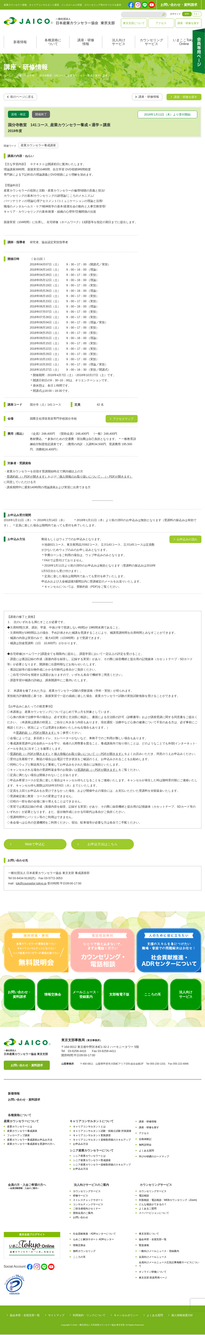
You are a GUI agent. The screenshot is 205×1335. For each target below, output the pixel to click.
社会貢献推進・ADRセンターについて (94, 1234)
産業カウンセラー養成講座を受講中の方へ (31, 1144)
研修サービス (80, 1196)
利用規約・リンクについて (89, 1315)
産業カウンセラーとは (19, 1127)
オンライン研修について (153, 1272)
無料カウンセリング (84, 1251)
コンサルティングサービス (88, 1204)
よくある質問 (146, 1151)
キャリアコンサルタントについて (92, 1121)
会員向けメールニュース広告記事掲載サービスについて (169, 1264)
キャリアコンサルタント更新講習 (92, 1135)
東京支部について (134, 23)
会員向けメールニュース (153, 1257)
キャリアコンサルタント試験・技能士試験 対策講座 (102, 1131)
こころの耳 (79, 1257)
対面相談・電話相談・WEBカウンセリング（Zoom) (168, 1200)
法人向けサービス (118, 42)
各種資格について (53, 42)
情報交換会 (79, 1245)
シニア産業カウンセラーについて (92, 1150)
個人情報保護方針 (182, 1315)
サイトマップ (56, 1315)
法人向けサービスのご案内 (91, 1185)
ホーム (7, 76)
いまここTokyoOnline (184, 42)
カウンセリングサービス (151, 42)
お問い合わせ (80, 1217)
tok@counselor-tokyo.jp (31, 883)
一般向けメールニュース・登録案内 (159, 1251)
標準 (187, 14)
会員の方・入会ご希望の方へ (27, 1187)
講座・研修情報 (85, 42)
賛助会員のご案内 (83, 1213)
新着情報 (20, 42)
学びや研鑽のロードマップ (154, 1156)
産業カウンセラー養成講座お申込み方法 (29, 1140)
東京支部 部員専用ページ (153, 1278)
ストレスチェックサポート (88, 1200)
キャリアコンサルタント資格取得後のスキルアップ (102, 1140)
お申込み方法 (80, 1144)
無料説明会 (145, 1145)
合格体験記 (145, 1139)
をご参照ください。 (49, 733)
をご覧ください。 (109, 770)
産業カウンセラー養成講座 (38, 146)
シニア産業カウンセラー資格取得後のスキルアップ (102, 1165)
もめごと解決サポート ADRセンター (93, 1239)
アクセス (161, 23)
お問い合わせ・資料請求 (178, 4)
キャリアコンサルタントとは (89, 1127)
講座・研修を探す (188, 23)
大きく (196, 14)
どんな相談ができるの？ (153, 1204)
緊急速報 (144, 1245)
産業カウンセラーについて (21, 1121)
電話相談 (144, 1196)
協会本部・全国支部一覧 (153, 1239)
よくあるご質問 (147, 1209)
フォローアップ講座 (18, 1135)
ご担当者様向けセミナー (87, 1209)
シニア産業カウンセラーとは (89, 1156)
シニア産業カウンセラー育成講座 (92, 1160)
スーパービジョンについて (154, 1213)
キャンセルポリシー (126, 1315)
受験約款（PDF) (87, 587)
